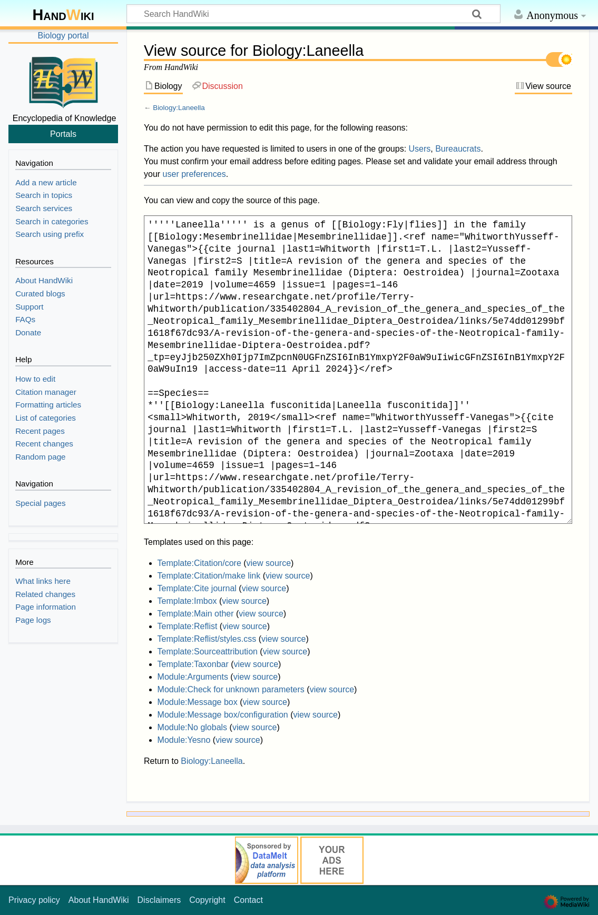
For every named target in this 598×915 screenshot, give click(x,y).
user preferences (194, 174)
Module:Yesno (184, 739)
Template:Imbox (187, 600)
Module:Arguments (193, 676)
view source (269, 563)
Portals (63, 133)
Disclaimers (159, 900)
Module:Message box (198, 702)
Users (420, 148)
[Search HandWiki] (313, 14)
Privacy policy (34, 900)
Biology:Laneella (179, 108)
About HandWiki (98, 900)
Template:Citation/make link (209, 575)
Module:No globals (193, 727)
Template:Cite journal (197, 588)
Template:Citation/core (199, 563)
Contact (248, 900)
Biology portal (63, 35)
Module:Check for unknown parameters (231, 689)
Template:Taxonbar (193, 664)
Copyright (207, 900)
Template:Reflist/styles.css (207, 638)
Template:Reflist (188, 626)
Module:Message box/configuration (223, 714)
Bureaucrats (458, 148)
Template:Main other (196, 613)
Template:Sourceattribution (208, 651)
